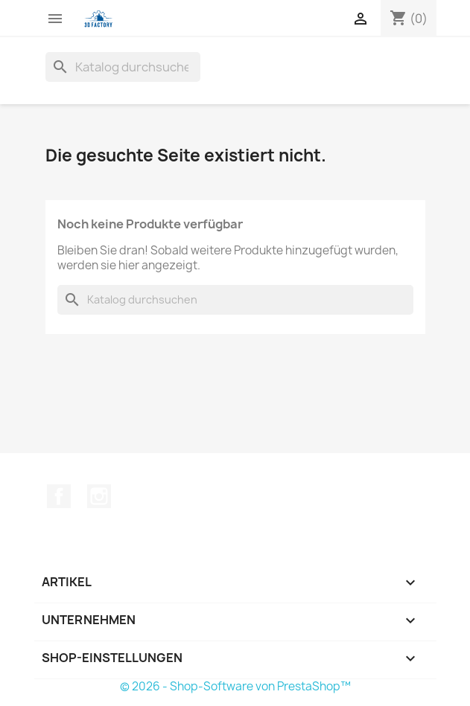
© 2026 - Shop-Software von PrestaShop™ (235, 686)
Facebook (59, 496)
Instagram (99, 496)
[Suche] (122, 67)
